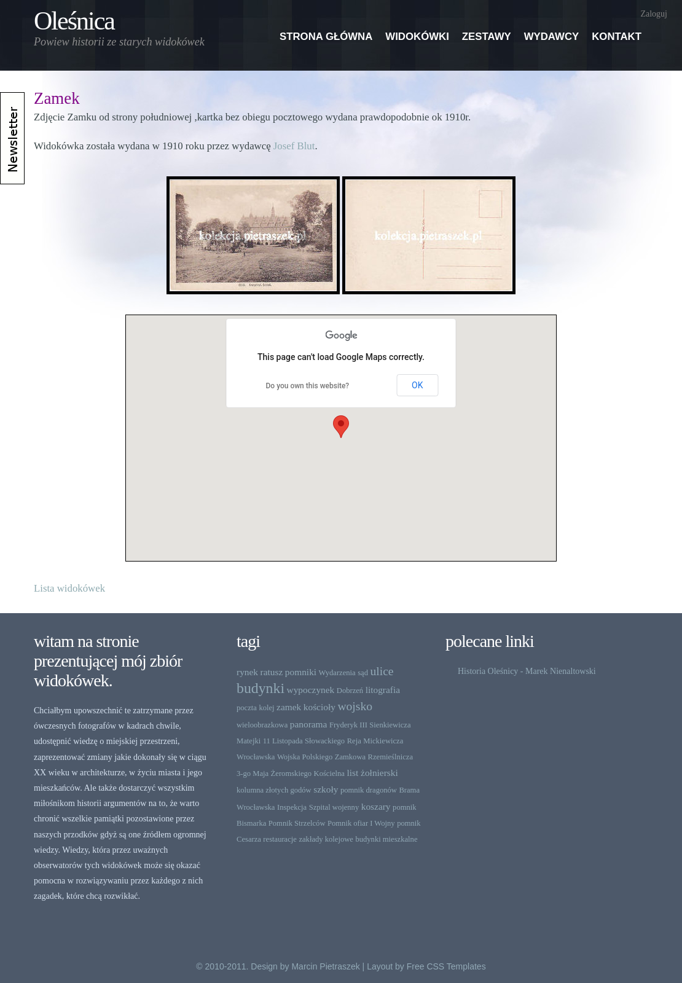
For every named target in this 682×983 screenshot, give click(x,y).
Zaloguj (653, 13)
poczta (247, 707)
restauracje (280, 839)
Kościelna (329, 773)
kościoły (319, 707)
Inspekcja (292, 807)
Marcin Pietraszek (325, 966)
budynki (260, 688)
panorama (308, 724)
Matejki (249, 741)
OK (417, 385)
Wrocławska (256, 757)
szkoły (325, 789)
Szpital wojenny (334, 807)
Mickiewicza (383, 741)
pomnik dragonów (368, 790)
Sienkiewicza (389, 725)
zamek (288, 707)
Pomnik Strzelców (297, 823)
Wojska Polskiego (304, 757)
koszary (376, 806)
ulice (381, 671)
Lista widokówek (69, 588)
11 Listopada (283, 741)
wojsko (354, 706)
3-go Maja (252, 773)
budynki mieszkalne (386, 839)
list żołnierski (372, 772)
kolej (266, 707)
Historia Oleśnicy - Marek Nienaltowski (527, 671)
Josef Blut (294, 146)
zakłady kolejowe (326, 839)
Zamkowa (350, 757)
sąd (363, 672)
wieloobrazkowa (262, 725)
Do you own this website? (308, 386)
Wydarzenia (337, 672)
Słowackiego (325, 741)
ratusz (272, 672)
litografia (383, 689)
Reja (354, 741)
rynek (247, 672)
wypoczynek (311, 689)
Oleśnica (74, 21)
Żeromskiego (291, 773)
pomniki (300, 672)
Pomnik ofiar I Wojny (361, 823)
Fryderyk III (348, 725)
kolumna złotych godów (274, 790)
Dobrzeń (350, 690)
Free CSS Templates (446, 966)
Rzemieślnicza (390, 757)
